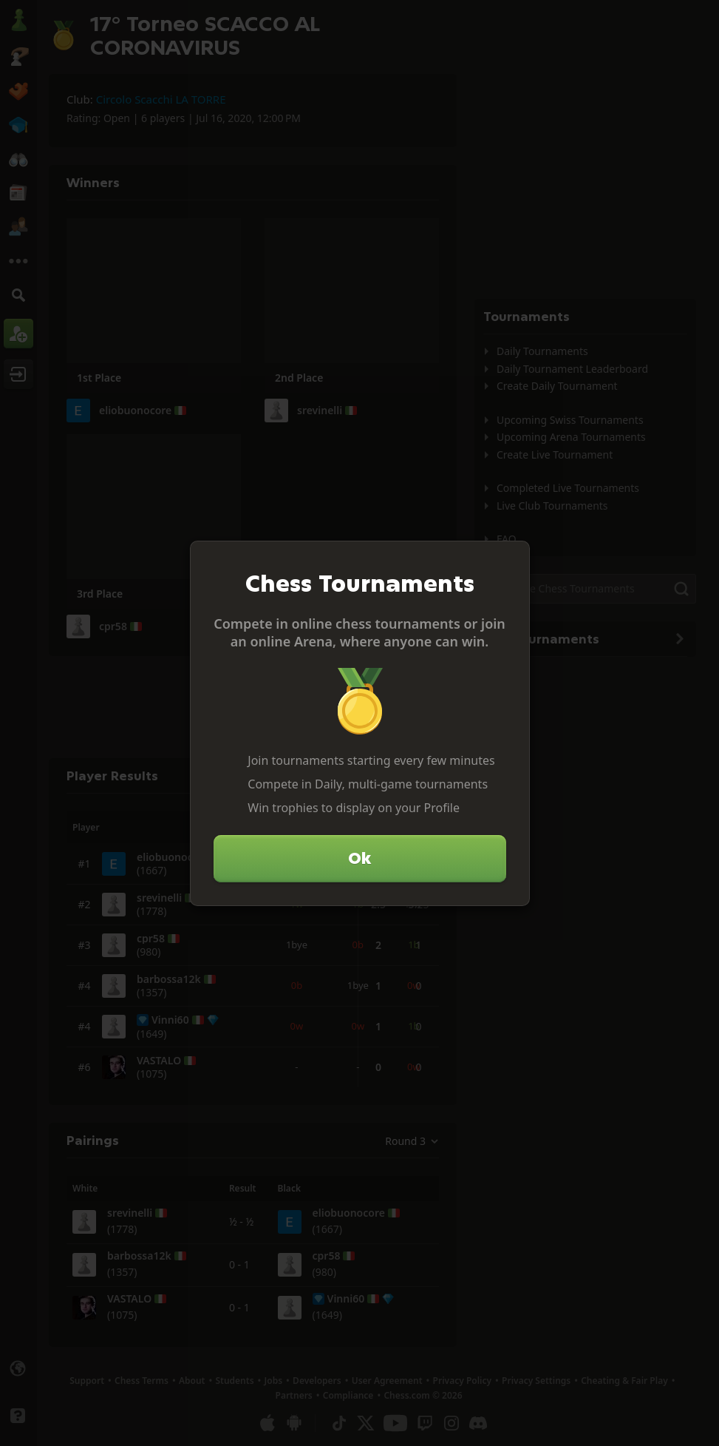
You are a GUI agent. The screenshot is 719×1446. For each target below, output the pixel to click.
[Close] (512, 558)
